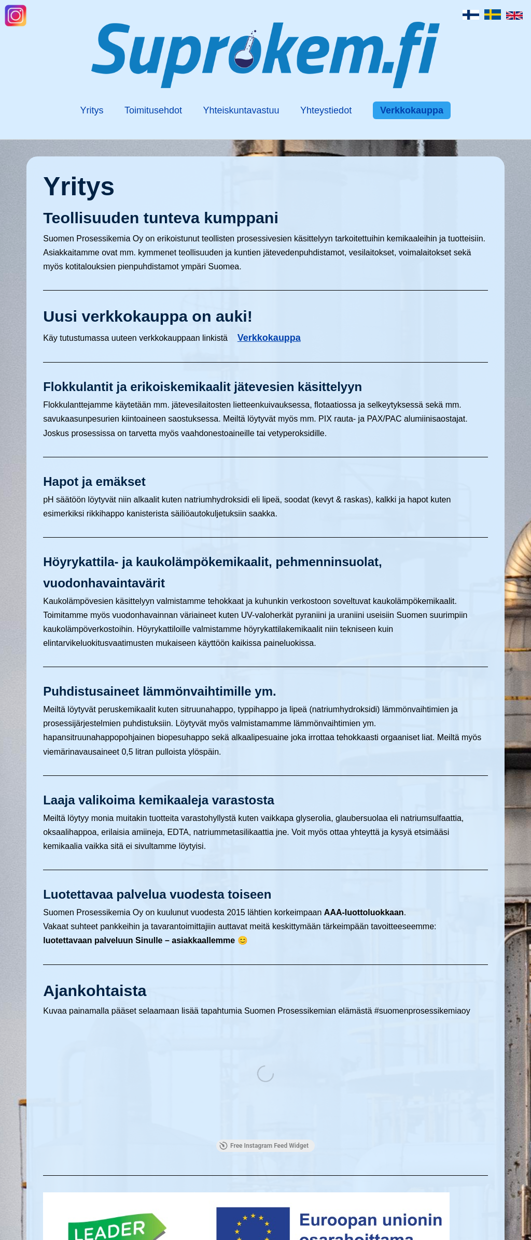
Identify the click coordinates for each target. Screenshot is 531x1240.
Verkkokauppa (411, 110)
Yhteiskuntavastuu (241, 110)
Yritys (92, 110)
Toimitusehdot (153, 110)
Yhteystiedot (326, 110)
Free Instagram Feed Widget (264, 1146)
